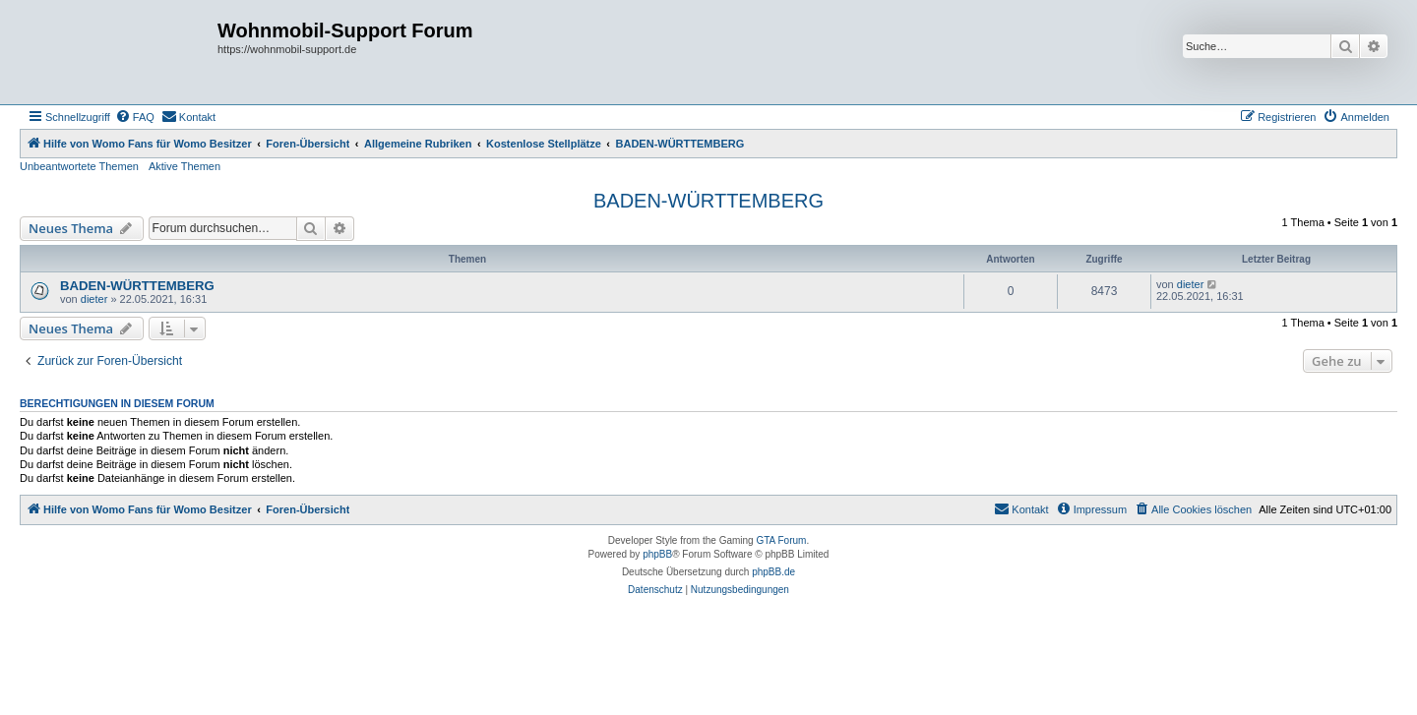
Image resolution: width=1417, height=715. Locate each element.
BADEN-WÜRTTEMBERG (708, 200)
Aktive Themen (184, 166)
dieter (94, 299)
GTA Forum (781, 540)
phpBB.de (773, 571)
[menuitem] (134, 117)
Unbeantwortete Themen (79, 166)
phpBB (657, 554)
